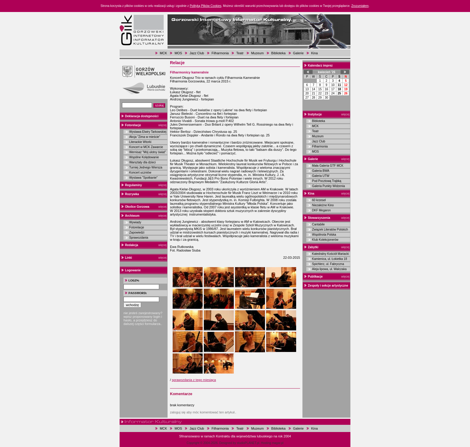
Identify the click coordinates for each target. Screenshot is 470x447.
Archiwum (132, 215)
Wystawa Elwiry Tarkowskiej (147, 131)
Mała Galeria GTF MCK (327, 165)
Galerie (298, 53)
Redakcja (131, 245)
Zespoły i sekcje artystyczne (328, 285)
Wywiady (135, 222)
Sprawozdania (138, 237)
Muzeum (257, 53)
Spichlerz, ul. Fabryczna (328, 264)
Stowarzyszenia (319, 217)
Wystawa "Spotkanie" (143, 177)
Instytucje (315, 114)
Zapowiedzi (136, 232)
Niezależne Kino (323, 205)
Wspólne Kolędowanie (144, 157)
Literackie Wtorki (140, 142)
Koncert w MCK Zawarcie (146, 147)
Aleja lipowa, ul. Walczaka (329, 269)
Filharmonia (220, 53)
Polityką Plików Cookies (206, 5)
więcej (162, 125)
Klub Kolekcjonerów (325, 239)
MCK (163, 53)
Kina (314, 53)
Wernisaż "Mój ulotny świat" (147, 152)
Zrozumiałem (360, 5)
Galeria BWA (320, 170)
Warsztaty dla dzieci (142, 162)
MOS (178, 53)
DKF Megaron (321, 210)
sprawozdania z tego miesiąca (194, 380)
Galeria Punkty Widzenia (328, 186)
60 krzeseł (319, 200)
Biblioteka (278, 53)
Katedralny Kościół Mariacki (330, 253)
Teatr (239, 53)
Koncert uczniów (140, 172)
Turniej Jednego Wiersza (145, 167)
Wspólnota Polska (324, 234)
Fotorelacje (133, 125)
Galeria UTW (320, 175)
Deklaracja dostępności (142, 116)
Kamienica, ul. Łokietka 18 (329, 259)
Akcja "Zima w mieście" (144, 137)
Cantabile (318, 224)
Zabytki (313, 247)
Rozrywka (132, 194)
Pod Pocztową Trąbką (326, 181)
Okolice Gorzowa (137, 206)
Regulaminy (133, 185)
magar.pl (277, 443)
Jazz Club (196, 53)
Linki (128, 257)
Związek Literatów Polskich (330, 229)
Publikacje (315, 276)
